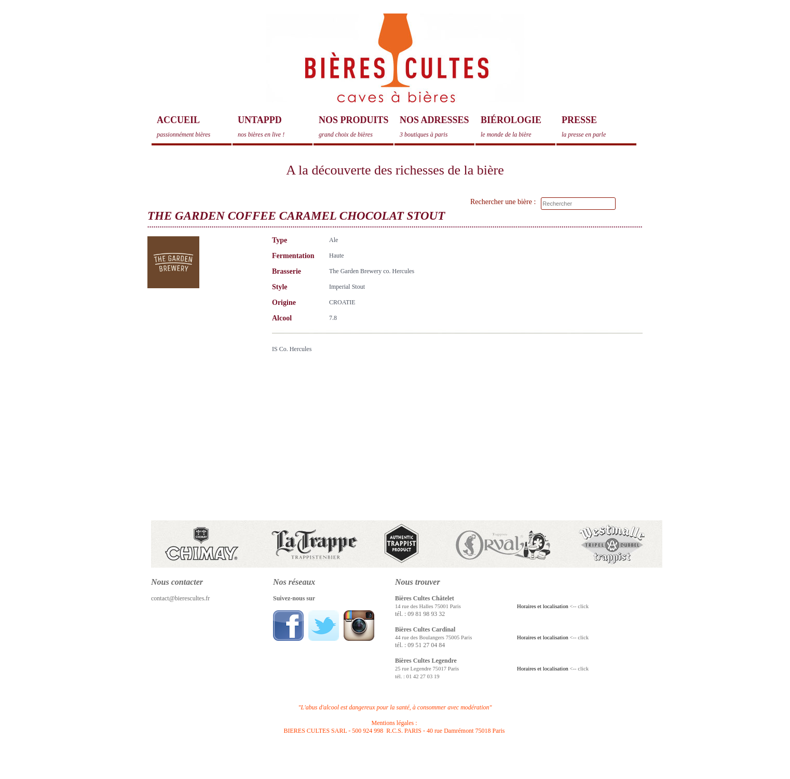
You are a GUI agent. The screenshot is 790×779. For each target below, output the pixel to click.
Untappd (275, 127)
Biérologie (518, 127)
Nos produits (356, 127)
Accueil (194, 127)
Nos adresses (437, 127)
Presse (599, 127)
